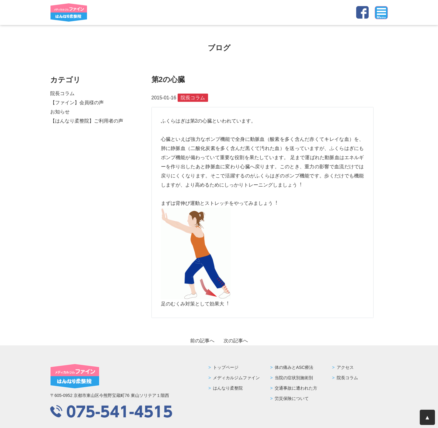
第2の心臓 (168, 79)
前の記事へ (202, 340)
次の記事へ (236, 340)
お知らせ (60, 111)
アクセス (345, 367)
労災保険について (292, 398)
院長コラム (62, 93)
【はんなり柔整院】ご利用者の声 (86, 120)
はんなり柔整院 (228, 388)
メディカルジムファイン (236, 377)
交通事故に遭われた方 (296, 388)
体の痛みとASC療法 (294, 367)
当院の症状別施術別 (294, 377)
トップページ (225, 367)
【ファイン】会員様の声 (77, 102)
